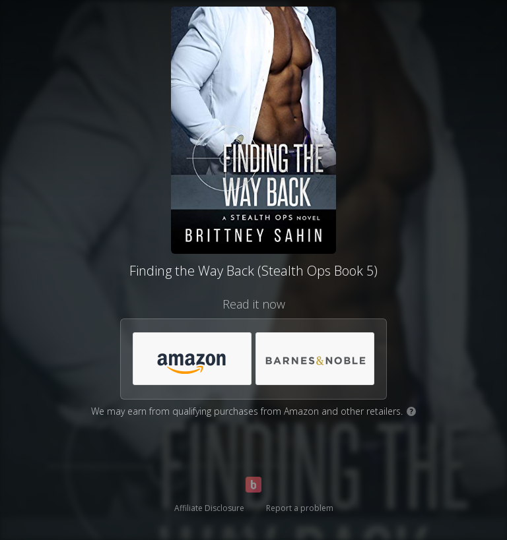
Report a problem (299, 508)
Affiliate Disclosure (209, 508)
